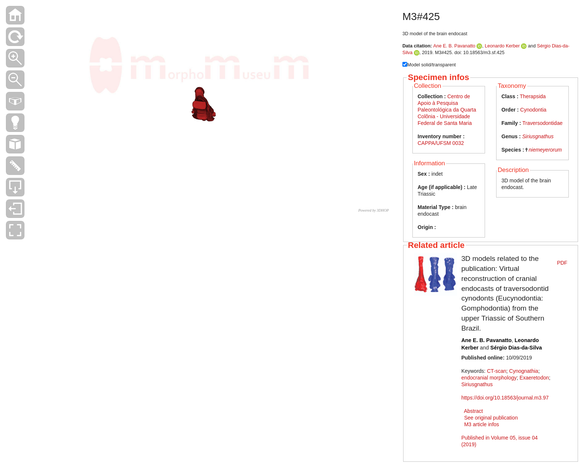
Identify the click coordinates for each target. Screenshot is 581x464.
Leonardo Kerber (502, 46)
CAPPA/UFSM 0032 (441, 143)
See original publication (491, 418)
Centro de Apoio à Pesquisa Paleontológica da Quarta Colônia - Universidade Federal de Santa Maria (447, 109)
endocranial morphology (489, 378)
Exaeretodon (534, 378)
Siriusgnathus (538, 136)
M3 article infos (481, 424)
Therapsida (533, 96)
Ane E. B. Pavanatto (454, 46)
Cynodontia (533, 110)
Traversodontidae (542, 123)
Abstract (473, 411)
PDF (562, 263)
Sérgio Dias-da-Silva (516, 348)
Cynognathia (523, 371)
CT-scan (496, 371)
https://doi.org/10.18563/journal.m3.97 (505, 398)
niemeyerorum (545, 150)
